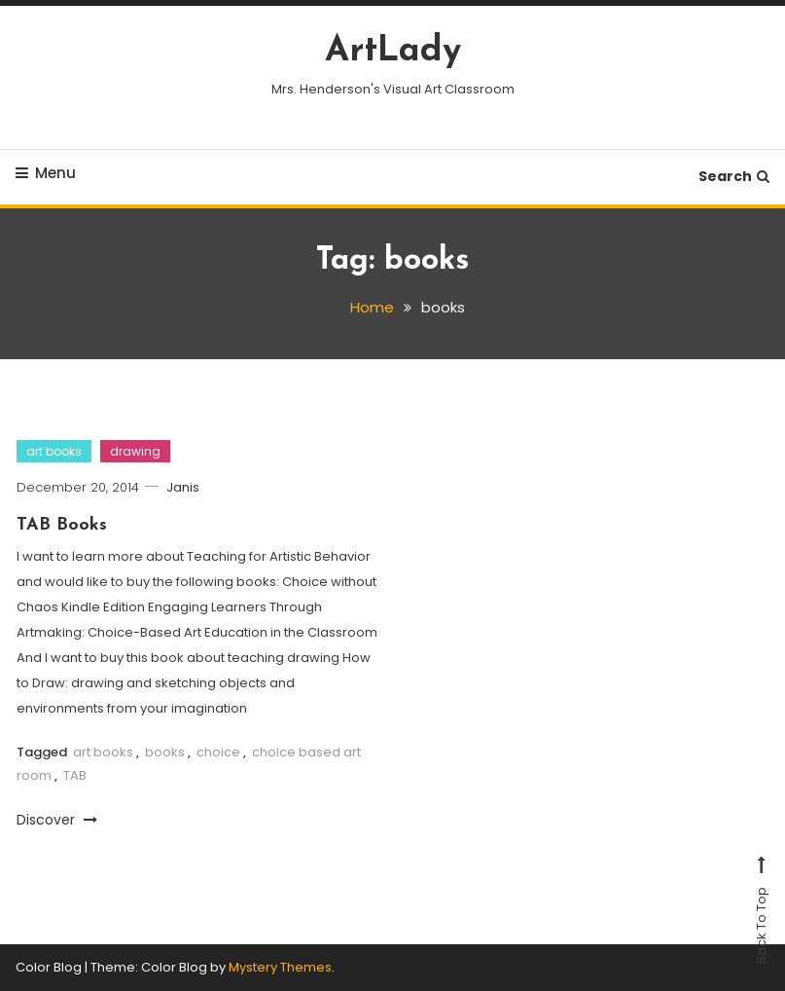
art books (54, 451)
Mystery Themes (280, 967)
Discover (57, 819)
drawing (135, 451)
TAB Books (62, 525)
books (165, 752)
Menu (46, 173)
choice (218, 752)
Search (733, 176)
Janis (182, 487)
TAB (75, 775)
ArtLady (393, 51)
